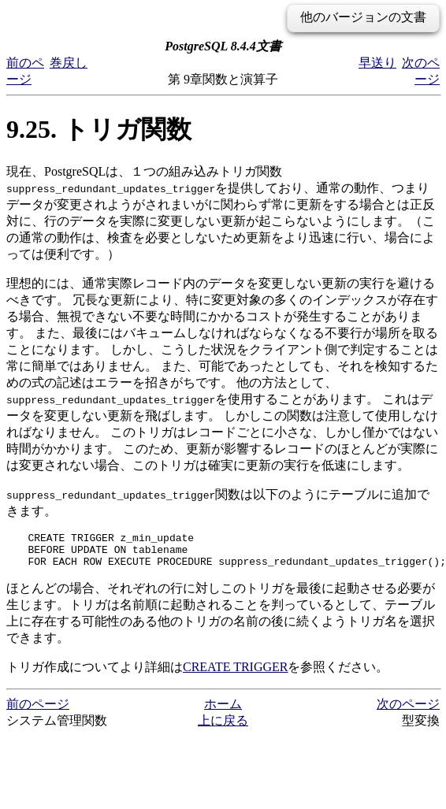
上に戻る (223, 727)
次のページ (408, 711)
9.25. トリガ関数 (98, 129)
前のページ (37, 711)
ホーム (223, 711)
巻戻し (68, 62)
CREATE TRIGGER (235, 674)
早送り (377, 62)
